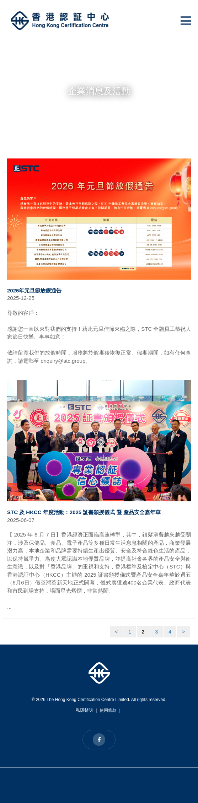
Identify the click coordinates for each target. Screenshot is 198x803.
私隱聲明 (84, 710)
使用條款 (108, 710)
